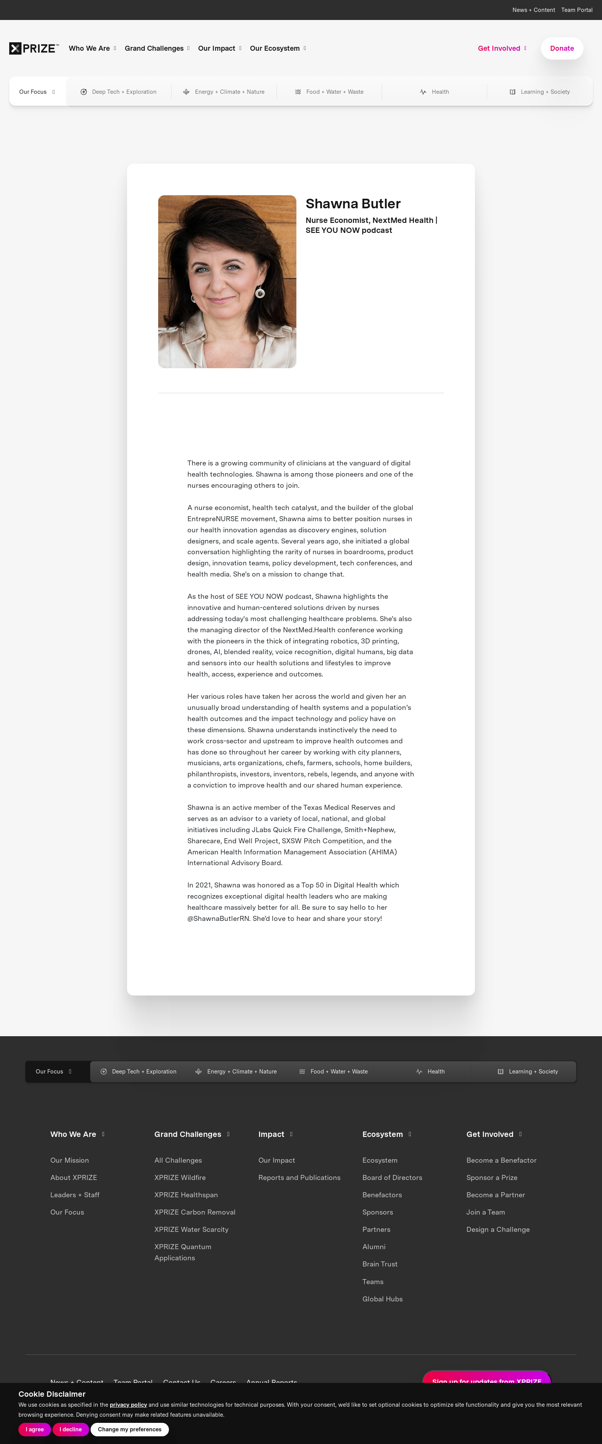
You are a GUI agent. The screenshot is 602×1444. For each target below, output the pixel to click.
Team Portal (577, 10)
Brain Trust (380, 1264)
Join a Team (485, 1212)
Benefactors (382, 1195)
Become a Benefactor (501, 1160)
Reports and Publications (299, 1177)
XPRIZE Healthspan (186, 1195)
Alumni (373, 1247)
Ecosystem (380, 1160)
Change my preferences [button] (130, 1429)
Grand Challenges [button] (158, 48)
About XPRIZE (73, 1177)
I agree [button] (35, 1429)
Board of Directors (392, 1177)
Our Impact (276, 1160)
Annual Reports (271, 1382)
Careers (223, 1382)
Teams (373, 1282)
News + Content (534, 10)
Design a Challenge (498, 1229)
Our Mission (69, 1160)
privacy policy (128, 1404)
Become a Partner (495, 1195)
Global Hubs (382, 1299)
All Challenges (178, 1160)
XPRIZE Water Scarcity (191, 1229)
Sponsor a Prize (492, 1177)
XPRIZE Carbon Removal (195, 1212)
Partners (376, 1229)
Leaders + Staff (74, 1195)
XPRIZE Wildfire (180, 1177)
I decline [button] (71, 1429)
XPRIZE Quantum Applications (183, 1252)
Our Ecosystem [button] (279, 48)
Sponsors (377, 1212)
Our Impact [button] (221, 48)
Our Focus (67, 1212)
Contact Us (181, 1382)
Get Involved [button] (503, 48)
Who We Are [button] (93, 48)
